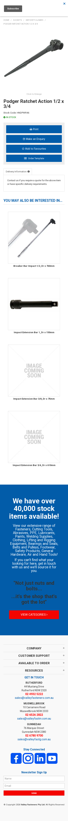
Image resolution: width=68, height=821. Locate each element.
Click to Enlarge (34, 94)
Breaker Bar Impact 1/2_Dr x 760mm (34, 266)
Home (6, 20)
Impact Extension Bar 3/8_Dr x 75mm (34, 398)
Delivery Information (16, 171)
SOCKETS (17, 20)
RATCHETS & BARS (34, 20)
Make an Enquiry (35, 139)
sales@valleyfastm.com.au (34, 718)
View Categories (34, 614)
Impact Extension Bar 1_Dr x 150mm (34, 332)
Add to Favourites (35, 148)
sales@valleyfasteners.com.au (34, 698)
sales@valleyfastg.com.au (34, 739)
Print (35, 129)
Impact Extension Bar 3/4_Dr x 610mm (34, 465)
